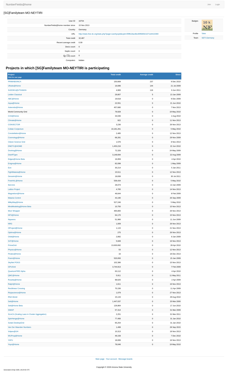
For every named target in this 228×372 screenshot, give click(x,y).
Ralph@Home (14, 284)
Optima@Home (14, 232)
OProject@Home (15, 228)
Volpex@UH (13, 331)
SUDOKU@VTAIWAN (17, 90)
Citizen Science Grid (16, 142)
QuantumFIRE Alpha (16, 271)
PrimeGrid (12, 245)
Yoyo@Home (13, 344)
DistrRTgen (13, 155)
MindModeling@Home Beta (19, 206)
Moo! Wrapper (14, 211)
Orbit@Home (13, 237)
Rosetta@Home (15, 280)
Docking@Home (15, 150)
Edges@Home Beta (16, 159)
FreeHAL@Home (15, 181)
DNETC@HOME (15, 146)
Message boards (125, 359)
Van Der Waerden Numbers (19, 327)
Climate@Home (14, 120)
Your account (111, 359)
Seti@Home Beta (15, 306)
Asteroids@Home (15, 107)
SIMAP (11, 310)
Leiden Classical (15, 94)
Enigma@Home (14, 163)
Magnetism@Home (16, 193)
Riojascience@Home (17, 293)
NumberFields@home (18, 4)
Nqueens (12, 219)
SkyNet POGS (14, 262)
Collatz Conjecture (15, 129)
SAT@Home (13, 241)
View (204, 33)
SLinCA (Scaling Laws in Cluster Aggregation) (27, 314)
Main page (100, 359)
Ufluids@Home (14, 86)
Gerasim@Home (15, 176)
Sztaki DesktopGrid (16, 323)
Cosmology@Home (16, 137)
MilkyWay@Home (15, 202)
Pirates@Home (14, 254)
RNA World (12, 297)
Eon (9, 168)
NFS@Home (13, 215)
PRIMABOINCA (14, 81)
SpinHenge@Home (16, 318)
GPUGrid (12, 267)
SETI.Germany (208, 38)
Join (209, 4)
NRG (10, 224)
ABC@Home (13, 99)
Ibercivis (11, 185)
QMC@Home (13, 275)
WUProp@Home (15, 336)
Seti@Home (13, 301)
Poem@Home (14, 258)
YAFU (10, 340)
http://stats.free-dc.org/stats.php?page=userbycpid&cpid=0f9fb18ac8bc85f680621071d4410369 (118, 34)
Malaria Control (14, 198)
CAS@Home (13, 116)
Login (217, 4)
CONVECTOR (14, 124)
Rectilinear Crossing (16, 288)
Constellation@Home (17, 133)
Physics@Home (15, 250)
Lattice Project (14, 189)
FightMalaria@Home (16, 172)
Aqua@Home (13, 103)
